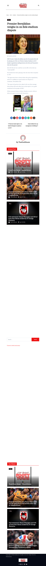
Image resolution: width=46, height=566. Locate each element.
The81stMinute (24, 142)
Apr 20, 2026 (22, 172)
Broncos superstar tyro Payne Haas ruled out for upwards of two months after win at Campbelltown (22, 193)
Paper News (31, 554)
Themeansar (9, 556)
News (9, 20)
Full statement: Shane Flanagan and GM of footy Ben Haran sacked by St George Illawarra (22, 218)
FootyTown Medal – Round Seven (19, 170)
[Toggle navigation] (8, 5)
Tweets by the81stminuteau (13, 345)
